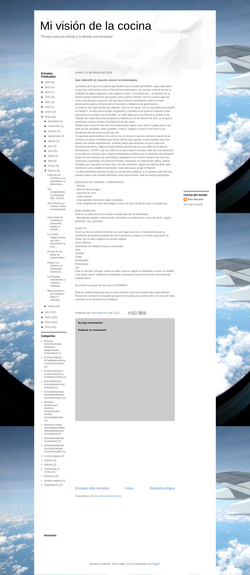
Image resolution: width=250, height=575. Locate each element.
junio (51, 150)
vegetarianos (51, 484)
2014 (48, 327)
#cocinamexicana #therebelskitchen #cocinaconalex (54, 394)
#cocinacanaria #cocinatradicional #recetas (54, 384)
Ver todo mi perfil (193, 204)
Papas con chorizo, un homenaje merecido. (55, 267)
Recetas (49, 476)
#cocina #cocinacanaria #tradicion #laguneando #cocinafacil (52, 346)
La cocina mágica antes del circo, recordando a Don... (56, 240)
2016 (48, 317)
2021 (48, 102)
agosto (52, 140)
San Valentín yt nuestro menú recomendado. (56, 208)
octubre (52, 131)
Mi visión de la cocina (95, 25)
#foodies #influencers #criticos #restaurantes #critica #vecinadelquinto (53, 410)
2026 (48, 82)
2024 (48, 87)
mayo (51, 155)
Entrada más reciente (92, 488)
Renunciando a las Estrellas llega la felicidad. (55, 295)
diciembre (54, 121)
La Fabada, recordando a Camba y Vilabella (56, 281)
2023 (48, 92)
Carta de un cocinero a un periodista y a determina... (56, 179)
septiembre (54, 136)
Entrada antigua (162, 488)
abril (51, 160)
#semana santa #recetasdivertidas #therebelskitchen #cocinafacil (54, 429)
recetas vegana (53, 480)
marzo (52, 165)
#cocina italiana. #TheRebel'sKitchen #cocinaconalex (54, 360)
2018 (48, 116)
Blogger (155, 563)
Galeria (48, 460)
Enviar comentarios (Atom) (106, 496)
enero (51, 306)
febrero (52, 170)
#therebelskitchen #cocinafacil (54, 440)
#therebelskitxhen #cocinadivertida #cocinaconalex (54, 448)
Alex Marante (195, 199)
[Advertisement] (109, 55)
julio (50, 146)
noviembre (54, 126)
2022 (48, 97)
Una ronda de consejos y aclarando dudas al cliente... (55, 223)
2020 (48, 106)
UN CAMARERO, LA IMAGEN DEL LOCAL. (56, 194)
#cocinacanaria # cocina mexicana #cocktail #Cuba (53, 373)
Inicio (129, 488)
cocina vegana (52, 455)
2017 (48, 312)
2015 (48, 322)
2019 (48, 111)
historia (48, 464)
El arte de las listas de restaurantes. (56, 254)
